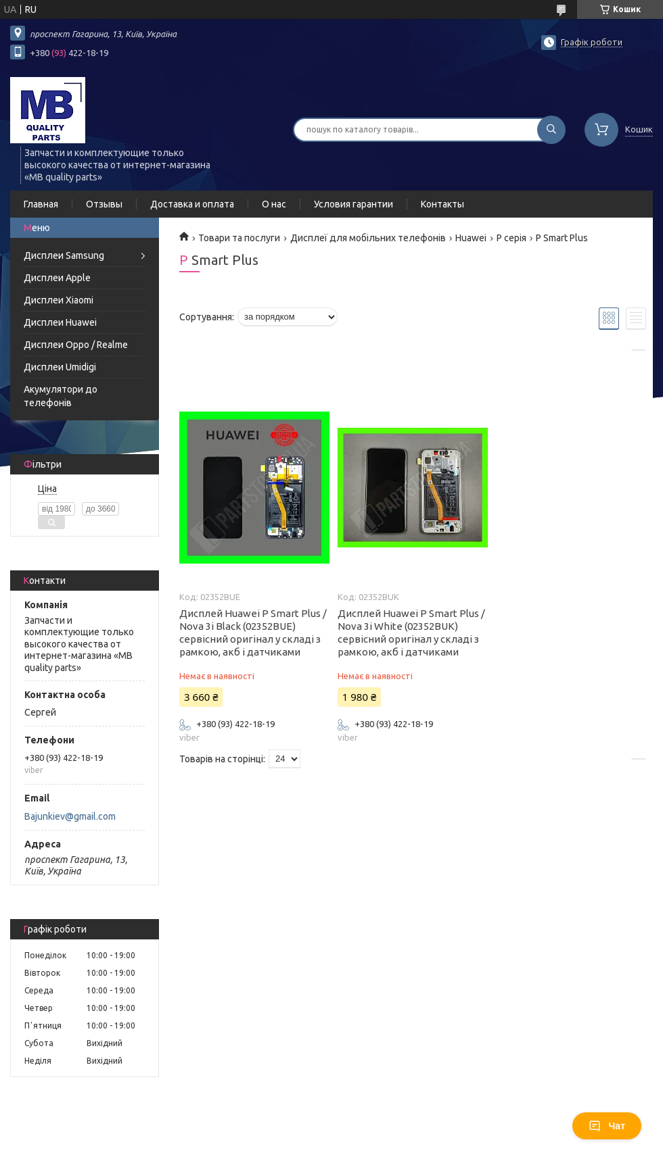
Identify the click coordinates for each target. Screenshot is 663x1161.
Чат (607, 1126)
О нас (274, 204)
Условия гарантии (353, 204)
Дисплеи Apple (57, 277)
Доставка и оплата (192, 204)
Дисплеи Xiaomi (58, 300)
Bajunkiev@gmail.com (70, 816)
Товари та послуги (239, 237)
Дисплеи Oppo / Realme (76, 344)
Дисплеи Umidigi (60, 367)
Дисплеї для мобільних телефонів (368, 237)
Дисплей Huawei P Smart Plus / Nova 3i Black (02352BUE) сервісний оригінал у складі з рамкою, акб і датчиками (253, 633)
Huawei (470, 237)
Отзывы (104, 204)
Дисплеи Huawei (60, 322)
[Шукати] (551, 130)
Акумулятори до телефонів (60, 396)
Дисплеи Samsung (64, 255)
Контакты (442, 204)
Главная (41, 204)
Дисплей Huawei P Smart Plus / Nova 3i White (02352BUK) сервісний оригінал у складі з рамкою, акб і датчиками (411, 633)
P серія (511, 237)
